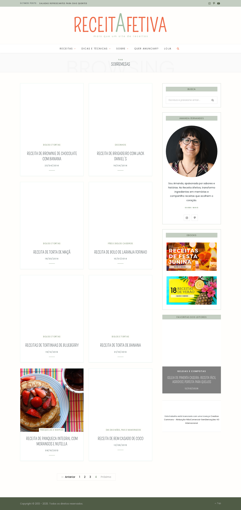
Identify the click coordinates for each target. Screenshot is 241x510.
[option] (191, 358)
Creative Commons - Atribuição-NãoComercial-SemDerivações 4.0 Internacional (191, 419)
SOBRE (121, 48)
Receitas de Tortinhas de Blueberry (52, 345)
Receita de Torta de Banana (120, 345)
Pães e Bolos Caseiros (120, 243)
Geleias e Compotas (191, 371)
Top (218, 503)
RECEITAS (66, 48)
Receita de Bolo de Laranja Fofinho (120, 252)
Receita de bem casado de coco (120, 438)
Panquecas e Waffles (52, 429)
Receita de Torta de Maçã (51, 252)
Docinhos (120, 144)
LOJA (167, 48)
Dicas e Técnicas (95, 48)
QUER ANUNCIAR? (146, 48)
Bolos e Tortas (51, 144)
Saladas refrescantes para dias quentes (63, 3)
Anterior (68, 477)
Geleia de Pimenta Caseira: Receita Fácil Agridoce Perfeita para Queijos (191, 380)
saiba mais (191, 207)
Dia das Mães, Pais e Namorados (123, 429)
